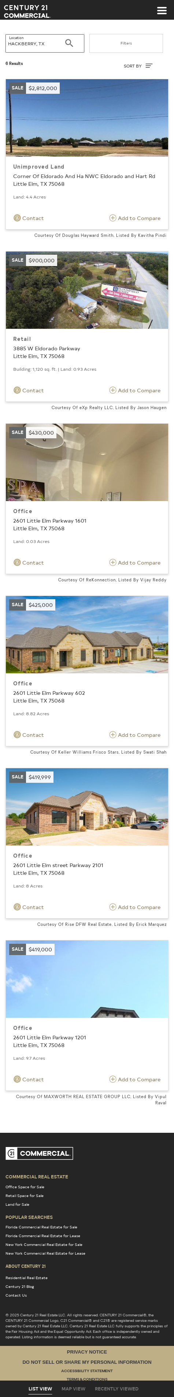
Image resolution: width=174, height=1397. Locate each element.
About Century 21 (25, 1266)
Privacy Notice (87, 1352)
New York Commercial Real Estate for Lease (45, 1253)
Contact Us (16, 1295)
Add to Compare (134, 218)
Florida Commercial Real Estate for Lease (42, 1235)
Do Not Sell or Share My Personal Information (86, 1362)
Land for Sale (17, 1204)
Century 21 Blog (19, 1286)
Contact (29, 218)
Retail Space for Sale (24, 1195)
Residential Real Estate (26, 1277)
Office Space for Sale (24, 1186)
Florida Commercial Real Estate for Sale (41, 1226)
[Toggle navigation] (162, 7)
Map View (73, 1389)
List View (40, 1389)
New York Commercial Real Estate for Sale (43, 1244)
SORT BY (138, 65)
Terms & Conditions (87, 1380)
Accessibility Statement (87, 1371)
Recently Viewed (116, 1389)
